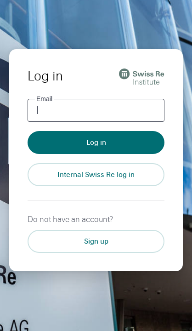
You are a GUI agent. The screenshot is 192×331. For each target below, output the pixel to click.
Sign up (96, 241)
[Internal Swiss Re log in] (96, 174)
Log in (96, 142)
